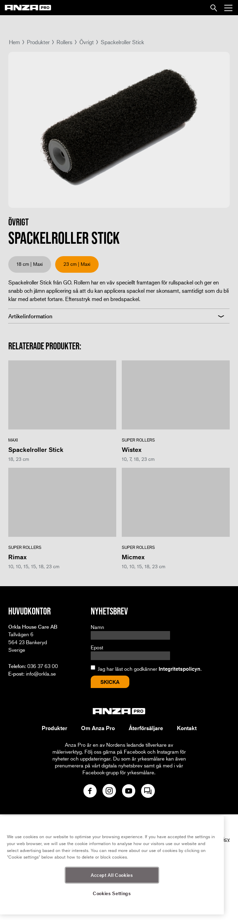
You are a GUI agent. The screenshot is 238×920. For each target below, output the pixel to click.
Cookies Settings (112, 893)
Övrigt (86, 42)
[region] (112, 865)
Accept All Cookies (112, 875)
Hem (14, 42)
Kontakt (187, 728)
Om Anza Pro (98, 728)
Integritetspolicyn (179, 669)
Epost (97, 647)
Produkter (38, 42)
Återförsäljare (146, 728)
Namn (97, 627)
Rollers (64, 42)
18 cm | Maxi (30, 264)
